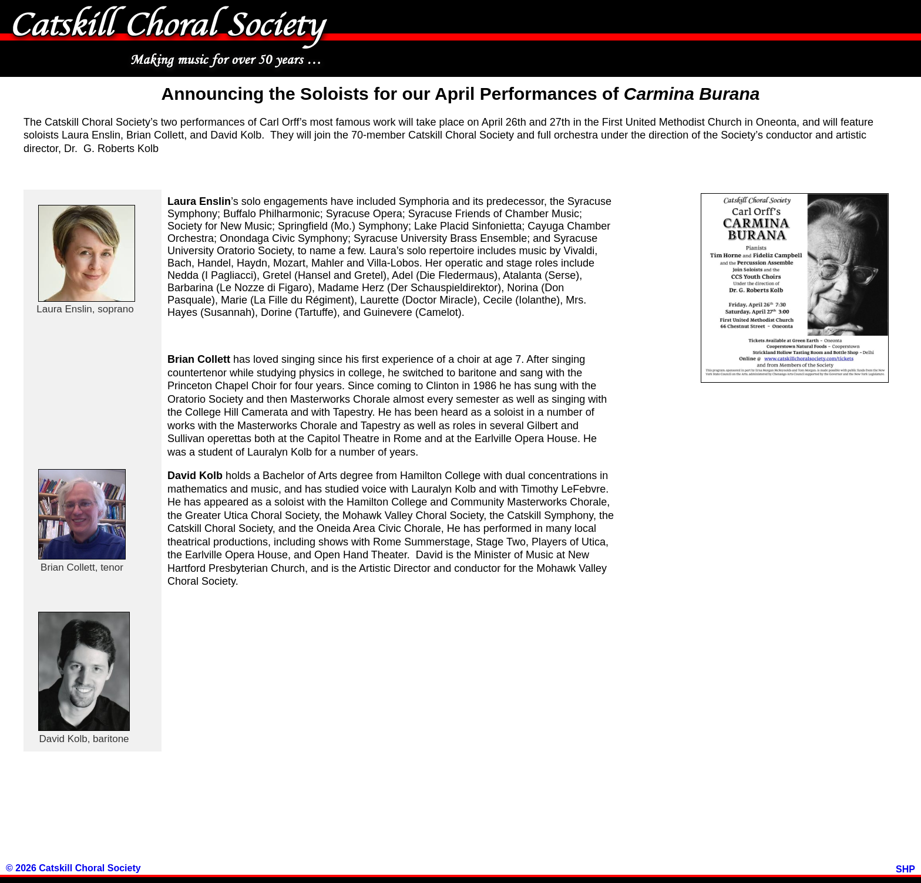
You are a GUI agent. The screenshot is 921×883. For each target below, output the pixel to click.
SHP (905, 869)
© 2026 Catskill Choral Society (73, 868)
